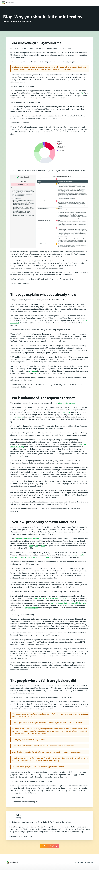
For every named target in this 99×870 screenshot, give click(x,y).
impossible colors (17, 417)
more (31, 546)
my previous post (31, 608)
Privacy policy (79, 862)
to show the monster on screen (64, 403)
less (36, 546)
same (43, 546)
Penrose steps (66, 412)
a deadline (33, 371)
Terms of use (89, 862)
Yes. (82, 93)
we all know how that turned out (27, 539)
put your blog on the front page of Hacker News (68, 603)
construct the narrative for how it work (52, 598)
